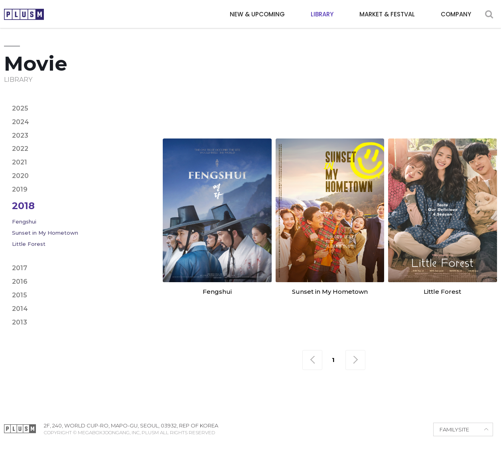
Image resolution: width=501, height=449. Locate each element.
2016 (20, 281)
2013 (19, 322)
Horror (189, 115)
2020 (20, 176)
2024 (20, 122)
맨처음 (312, 360)
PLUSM (24, 14)
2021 (19, 162)
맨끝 (355, 360)
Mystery (227, 115)
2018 (23, 206)
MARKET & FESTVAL (387, 14)
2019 (20, 189)
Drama (385, 101)
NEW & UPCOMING (257, 14)
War (473, 115)
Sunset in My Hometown (45, 232)
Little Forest (28, 244)
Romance (372, 115)
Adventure (229, 101)
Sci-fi (407, 115)
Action (187, 101)
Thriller (441, 115)
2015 (19, 295)
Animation (277, 101)
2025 (20, 108)
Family (443, 101)
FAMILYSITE (454, 429)
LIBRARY (322, 14)
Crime (353, 101)
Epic (414, 101)
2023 (20, 135)
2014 (20, 309)
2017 (19, 268)
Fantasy (478, 101)
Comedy (319, 101)
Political (328, 115)
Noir (259, 115)
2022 (20, 148)
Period (290, 115)
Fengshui (24, 221)
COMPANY (456, 14)
